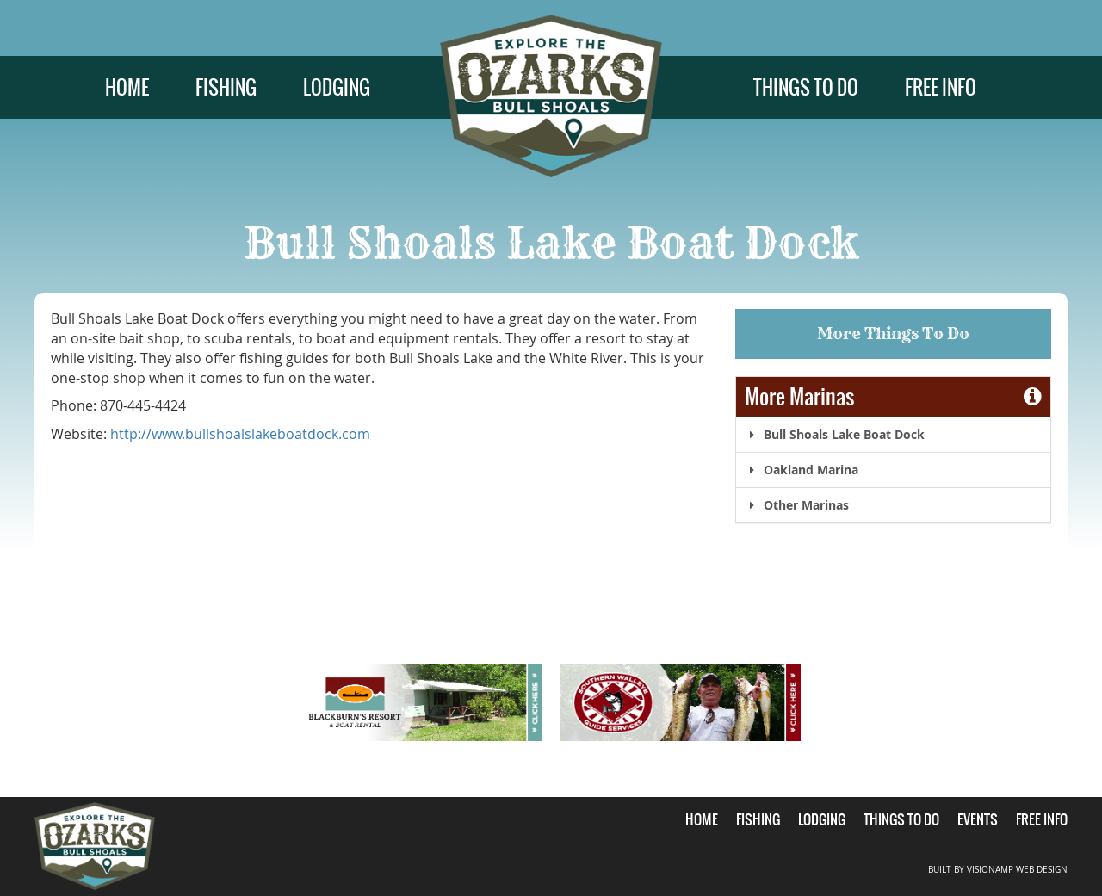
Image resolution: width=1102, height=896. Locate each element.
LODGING (336, 87)
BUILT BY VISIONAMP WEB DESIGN (998, 869)
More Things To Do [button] (893, 333)
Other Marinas (797, 505)
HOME (127, 87)
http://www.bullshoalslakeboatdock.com (240, 433)
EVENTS (977, 819)
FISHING (226, 87)
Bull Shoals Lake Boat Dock (835, 434)
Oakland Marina (801, 469)
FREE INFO (940, 87)
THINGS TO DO (805, 87)
